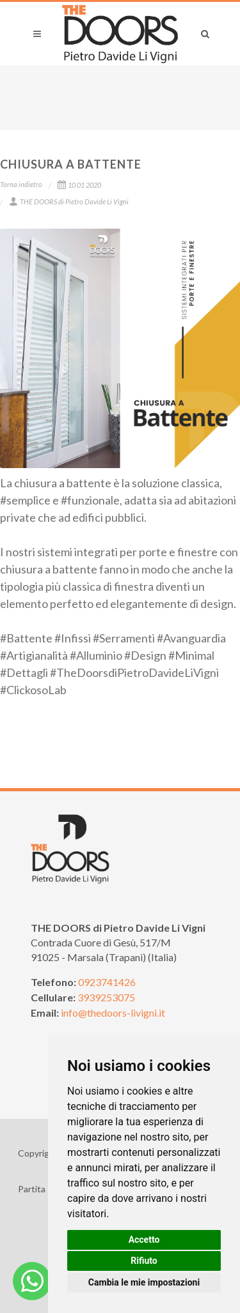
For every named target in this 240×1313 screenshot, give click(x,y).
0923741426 (107, 982)
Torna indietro (21, 184)
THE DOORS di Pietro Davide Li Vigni (69, 201)
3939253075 (106, 997)
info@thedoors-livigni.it (113, 1012)
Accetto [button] (144, 1239)
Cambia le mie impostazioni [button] (144, 1282)
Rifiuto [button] (144, 1261)
